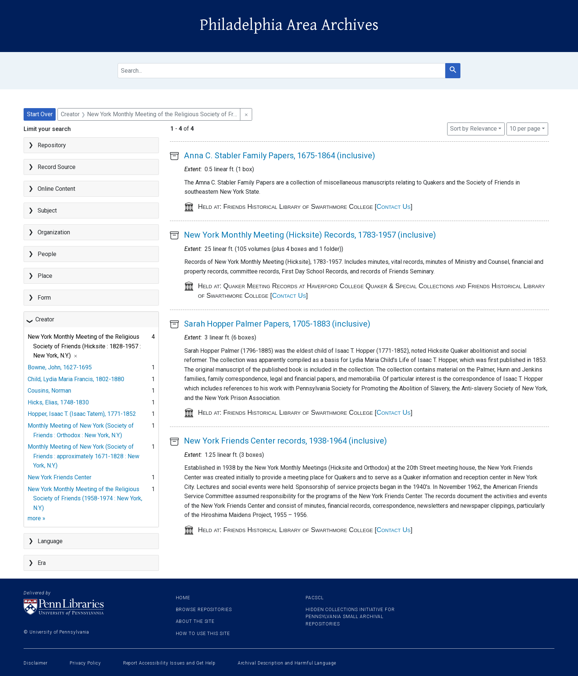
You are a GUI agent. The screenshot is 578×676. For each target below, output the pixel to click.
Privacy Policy (85, 663)
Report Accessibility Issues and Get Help (169, 663)
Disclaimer (36, 663)
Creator (44, 319)
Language (50, 541)
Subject (47, 210)
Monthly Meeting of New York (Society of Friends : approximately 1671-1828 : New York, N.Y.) (83, 456)
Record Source (57, 166)
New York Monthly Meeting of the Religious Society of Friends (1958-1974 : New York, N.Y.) (85, 498)
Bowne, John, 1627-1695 (60, 367)
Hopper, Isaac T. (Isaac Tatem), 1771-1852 (82, 413)
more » (36, 518)
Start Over (40, 114)
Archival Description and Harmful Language (287, 663)
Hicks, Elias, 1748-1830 (58, 402)
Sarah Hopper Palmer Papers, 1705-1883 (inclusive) (277, 323)
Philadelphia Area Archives (289, 25)
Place (45, 275)
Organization (54, 232)
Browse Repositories (204, 609)
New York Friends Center (59, 477)
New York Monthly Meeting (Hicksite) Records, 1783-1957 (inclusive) (310, 234)
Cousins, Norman (49, 390)
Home (183, 597)
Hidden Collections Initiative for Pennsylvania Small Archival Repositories (350, 616)
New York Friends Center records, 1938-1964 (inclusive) (285, 440)
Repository (52, 145)
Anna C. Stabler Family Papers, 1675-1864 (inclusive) (279, 155)
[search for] (281, 70)
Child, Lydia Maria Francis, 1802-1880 (76, 379)
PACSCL (314, 597)
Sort (473, 128)
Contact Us (394, 206)
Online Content (56, 188)
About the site (195, 621)
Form (44, 297)
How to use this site (203, 633)
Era (42, 562)
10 (524, 128)
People (47, 254)
